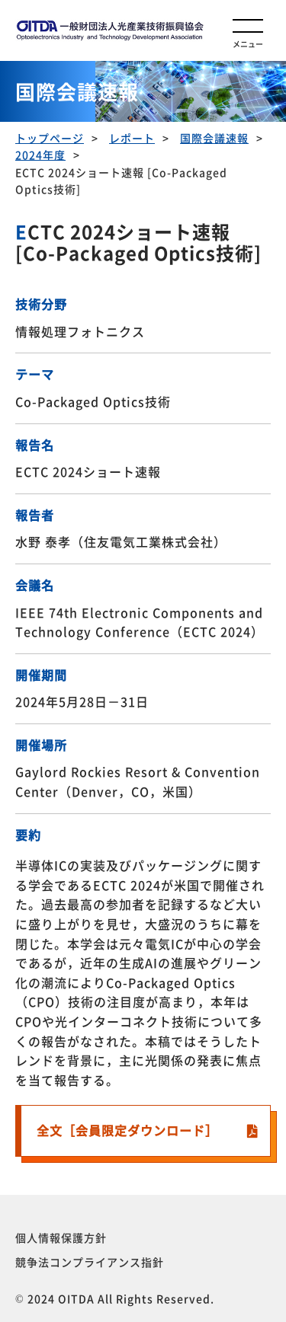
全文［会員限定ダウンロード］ (127, 1130)
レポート (132, 137)
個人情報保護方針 (61, 1237)
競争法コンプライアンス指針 (89, 1261)
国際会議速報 (214, 137)
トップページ (49, 137)
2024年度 (40, 154)
